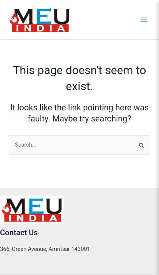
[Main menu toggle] (143, 19)
